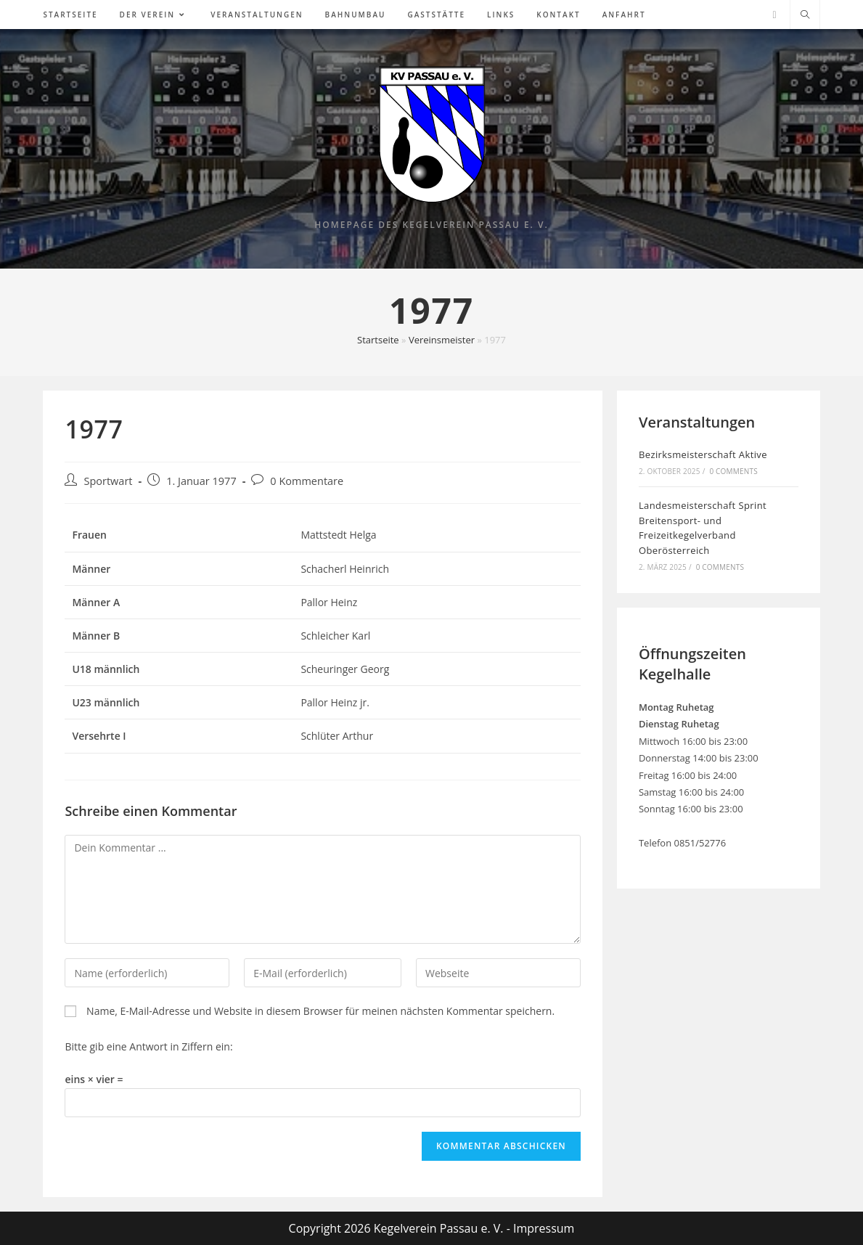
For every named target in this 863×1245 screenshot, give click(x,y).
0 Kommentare (306, 481)
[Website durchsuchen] (805, 15)
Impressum (543, 1228)
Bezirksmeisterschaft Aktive (703, 454)
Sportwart (107, 481)
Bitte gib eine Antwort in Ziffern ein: (148, 1046)
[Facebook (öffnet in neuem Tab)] (774, 14)
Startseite (378, 339)
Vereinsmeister (442, 339)
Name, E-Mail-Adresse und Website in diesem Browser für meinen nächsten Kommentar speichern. (320, 1011)
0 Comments (733, 471)
